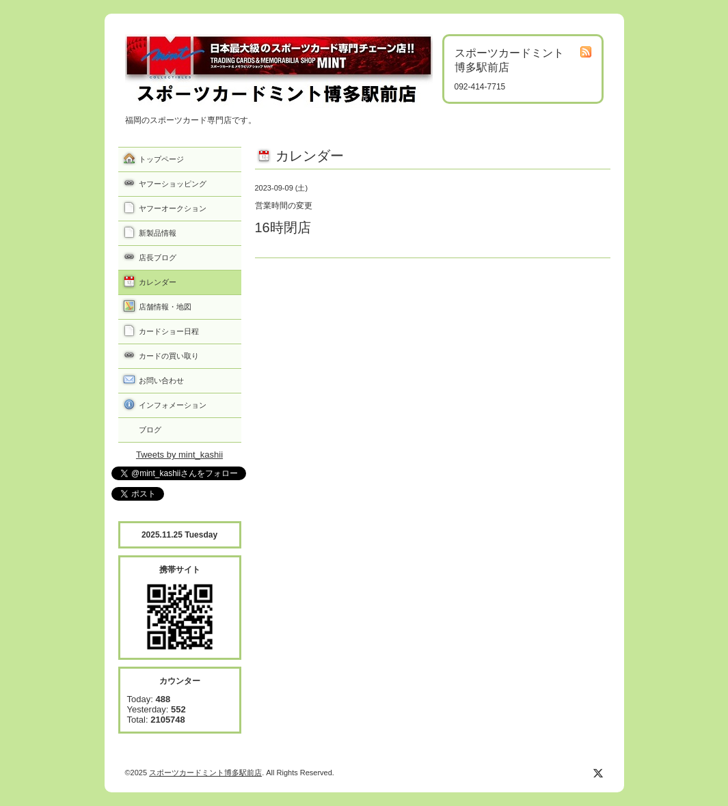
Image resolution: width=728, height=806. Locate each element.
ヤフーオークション (172, 208)
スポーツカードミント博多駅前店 (205, 772)
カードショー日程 (169, 331)
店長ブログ (157, 257)
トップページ (161, 159)
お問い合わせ (161, 380)
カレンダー (157, 282)
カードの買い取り (169, 356)
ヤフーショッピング (172, 184)
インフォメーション (172, 405)
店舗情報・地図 (165, 307)
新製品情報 (157, 233)
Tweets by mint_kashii (179, 454)
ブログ (150, 430)
